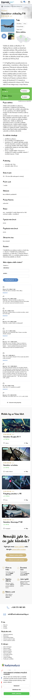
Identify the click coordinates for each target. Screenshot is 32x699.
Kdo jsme (5, 625)
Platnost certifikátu (7, 653)
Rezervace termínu (7, 651)
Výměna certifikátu (7, 657)
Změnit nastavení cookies (9, 640)
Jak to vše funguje (7, 647)
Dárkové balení (6, 648)
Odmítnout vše (16, 689)
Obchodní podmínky (8, 634)
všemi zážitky (19, 547)
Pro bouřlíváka (20, 26)
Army (25, 23)
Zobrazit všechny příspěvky (15, 402)
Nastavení (16, 685)
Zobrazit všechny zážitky (16, 555)
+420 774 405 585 (18, 607)
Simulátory (7, 6)
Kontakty (5, 628)
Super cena (19, 29)
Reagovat (5, 292)
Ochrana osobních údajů (9, 639)
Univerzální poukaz (7, 654)
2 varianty (24, 91)
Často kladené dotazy (8, 637)
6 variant (25, 97)
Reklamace (5, 636)
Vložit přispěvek (10, 280)
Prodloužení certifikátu (8, 659)
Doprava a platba (7, 650)
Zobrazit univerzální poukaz (16, 560)
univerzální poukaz (19, 549)
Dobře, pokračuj (16, 693)
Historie (5, 626)
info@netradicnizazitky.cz (18, 614)
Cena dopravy (6, 656)
